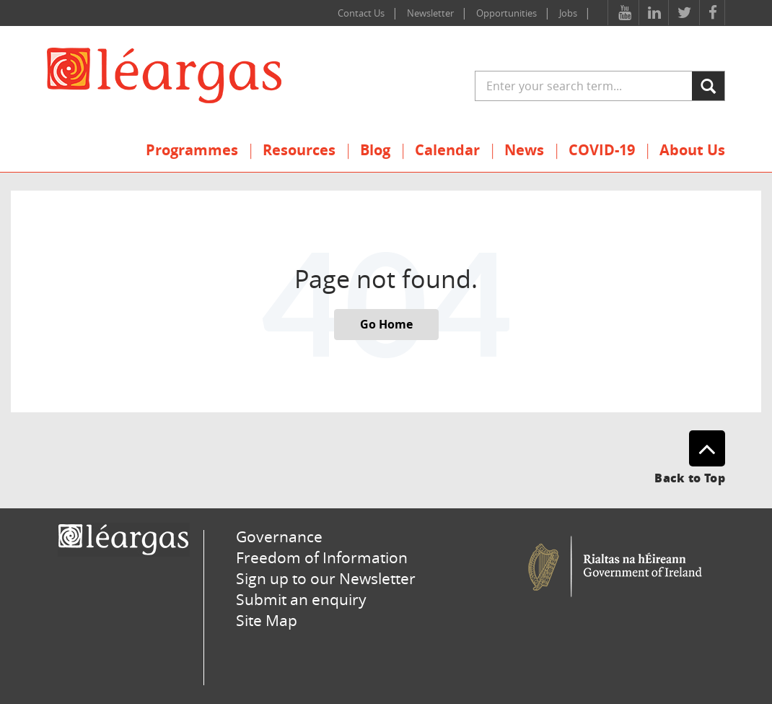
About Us (692, 150)
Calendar (447, 150)
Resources (299, 150)
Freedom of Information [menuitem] (322, 557)
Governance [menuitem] (279, 536)
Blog (375, 150)
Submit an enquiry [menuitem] (301, 599)
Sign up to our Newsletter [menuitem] (326, 578)
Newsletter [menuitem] (430, 12)
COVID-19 (602, 150)
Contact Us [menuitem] (361, 12)
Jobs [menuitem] (568, 12)
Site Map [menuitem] (266, 620)
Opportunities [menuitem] (506, 12)
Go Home (386, 324)
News (524, 150)
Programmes (192, 150)
